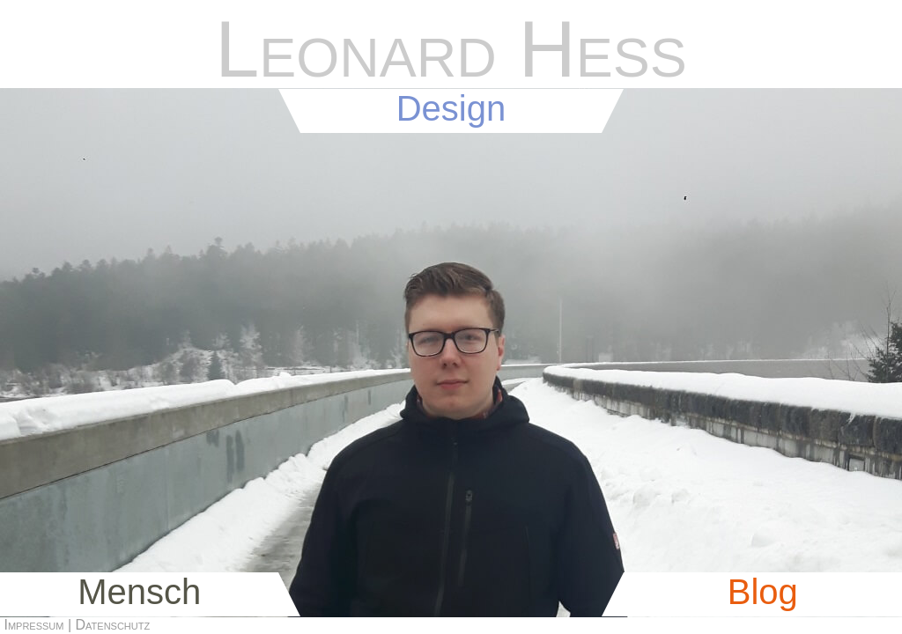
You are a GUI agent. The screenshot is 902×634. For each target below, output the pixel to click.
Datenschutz (113, 624)
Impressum (33, 624)
